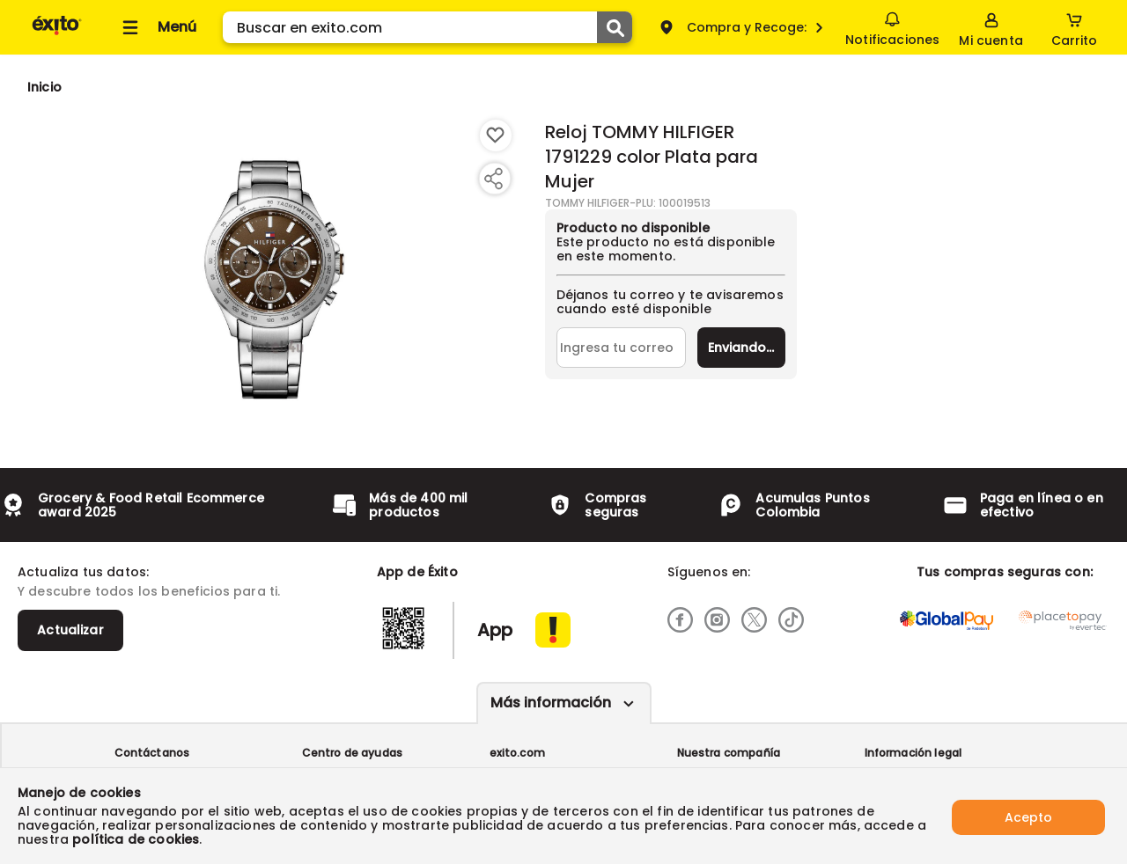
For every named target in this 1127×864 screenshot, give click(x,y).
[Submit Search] (614, 27)
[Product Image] (275, 274)
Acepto (1028, 815)
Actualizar (70, 630)
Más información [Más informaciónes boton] (550, 702)
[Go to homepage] (44, 87)
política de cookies (135, 839)
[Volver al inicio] (57, 34)
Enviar (741, 347)
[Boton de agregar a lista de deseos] (496, 135)
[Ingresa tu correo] (621, 347)
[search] (427, 27)
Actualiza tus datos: (83, 572)
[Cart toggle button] (1074, 27)
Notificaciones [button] (891, 26)
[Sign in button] (990, 27)
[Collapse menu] (157, 27)
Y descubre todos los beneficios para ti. (149, 591)
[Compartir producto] (493, 178)
